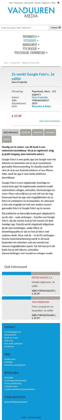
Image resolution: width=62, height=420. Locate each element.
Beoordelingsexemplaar (16, 401)
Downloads (19, 3)
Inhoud (37, 132)
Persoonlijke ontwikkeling (29, 53)
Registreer (46, 3)
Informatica (30, 36)
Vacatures (9, 346)
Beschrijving (11, 132)
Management (30, 45)
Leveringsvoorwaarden (15, 380)
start (6, 62)
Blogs (7, 139)
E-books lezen (11, 386)
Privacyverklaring (12, 383)
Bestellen (8, 377)
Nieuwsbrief (29, 3)
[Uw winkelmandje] (58, 3)
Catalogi (8, 362)
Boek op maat (11, 337)
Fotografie (30, 40)
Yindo (53, 3)
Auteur (26, 132)
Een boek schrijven (13, 343)
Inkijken (50, 132)
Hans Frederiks (19, 82)
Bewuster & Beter (41, 106)
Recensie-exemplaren (14, 364)
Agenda (37, 3)
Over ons (8, 340)
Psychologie (30, 49)
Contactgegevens (12, 331)
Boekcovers (10, 359)
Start (11, 3)
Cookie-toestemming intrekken (19, 389)
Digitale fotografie (30, 62)
